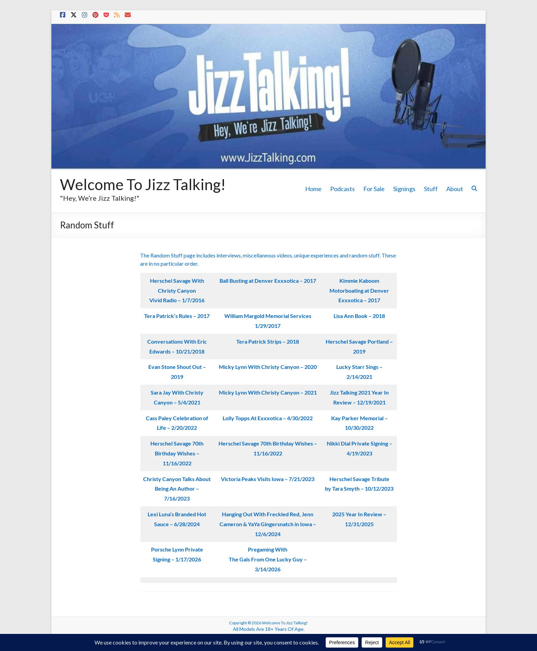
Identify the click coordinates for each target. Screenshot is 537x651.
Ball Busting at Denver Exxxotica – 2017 (268, 280)
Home (313, 188)
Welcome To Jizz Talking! (143, 184)
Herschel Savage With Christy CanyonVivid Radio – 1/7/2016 (176, 290)
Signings (404, 188)
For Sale (374, 188)
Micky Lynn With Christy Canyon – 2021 (268, 392)
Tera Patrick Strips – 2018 (267, 341)
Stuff (431, 188)
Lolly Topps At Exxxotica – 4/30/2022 (268, 418)
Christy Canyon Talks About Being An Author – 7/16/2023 (177, 489)
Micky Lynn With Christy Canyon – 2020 (268, 366)
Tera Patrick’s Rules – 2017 (177, 316)
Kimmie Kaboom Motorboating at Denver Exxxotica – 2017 (359, 290)
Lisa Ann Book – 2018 (359, 316)
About (454, 188)
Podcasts (342, 188)
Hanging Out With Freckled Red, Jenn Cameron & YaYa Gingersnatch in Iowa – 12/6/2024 (268, 524)
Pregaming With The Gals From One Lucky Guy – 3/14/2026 (268, 559)
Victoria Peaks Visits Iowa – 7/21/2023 (267, 479)
